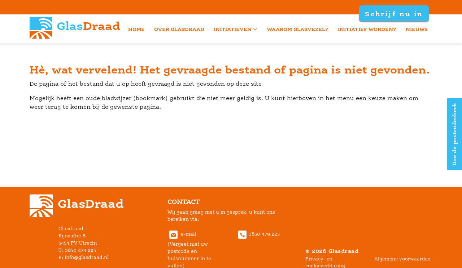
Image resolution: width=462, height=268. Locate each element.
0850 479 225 (258, 234)
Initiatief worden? (367, 29)
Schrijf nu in (394, 14)
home (136, 29)
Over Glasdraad (179, 29)
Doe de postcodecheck (454, 134)
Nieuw (417, 29)
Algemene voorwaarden (402, 259)
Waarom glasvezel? (297, 29)
